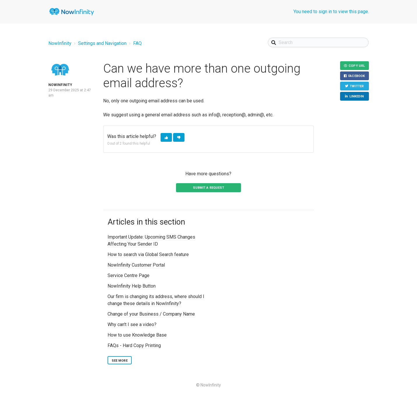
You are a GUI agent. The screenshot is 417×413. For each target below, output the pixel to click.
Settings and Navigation (102, 43)
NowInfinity (59, 43)
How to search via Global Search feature (148, 254)
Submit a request (208, 188)
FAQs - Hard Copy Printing (134, 345)
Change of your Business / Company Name (151, 314)
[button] (166, 137)
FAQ (137, 43)
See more (120, 361)
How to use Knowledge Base (137, 335)
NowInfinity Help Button (132, 286)
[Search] (318, 42)
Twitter (357, 86)
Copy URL (357, 66)
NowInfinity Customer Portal (136, 265)
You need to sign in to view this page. (331, 11)
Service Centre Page (128, 275)
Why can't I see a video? (132, 324)
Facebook (356, 76)
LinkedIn (356, 97)
